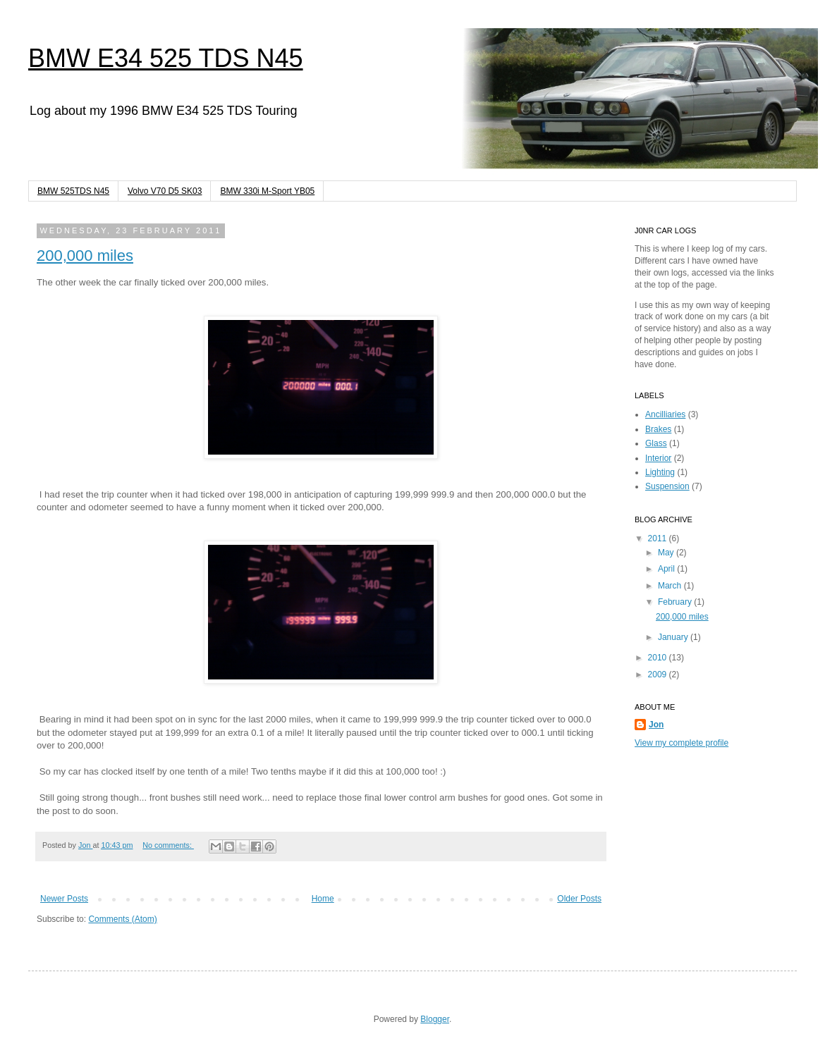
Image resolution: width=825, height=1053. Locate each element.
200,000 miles (85, 255)
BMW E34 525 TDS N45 (165, 58)
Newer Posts (64, 899)
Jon (85, 845)
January (674, 637)
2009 (658, 674)
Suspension (667, 486)
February (676, 602)
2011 (658, 538)
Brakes (658, 429)
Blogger (434, 1019)
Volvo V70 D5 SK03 (165, 191)
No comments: (168, 845)
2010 (658, 658)
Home (323, 899)
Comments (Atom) (122, 919)
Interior (658, 458)
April (667, 569)
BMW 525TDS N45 (73, 191)
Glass (656, 443)
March (671, 586)
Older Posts (579, 899)
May (667, 553)
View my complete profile (681, 743)
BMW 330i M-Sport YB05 (267, 191)
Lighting (660, 472)
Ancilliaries (665, 414)
